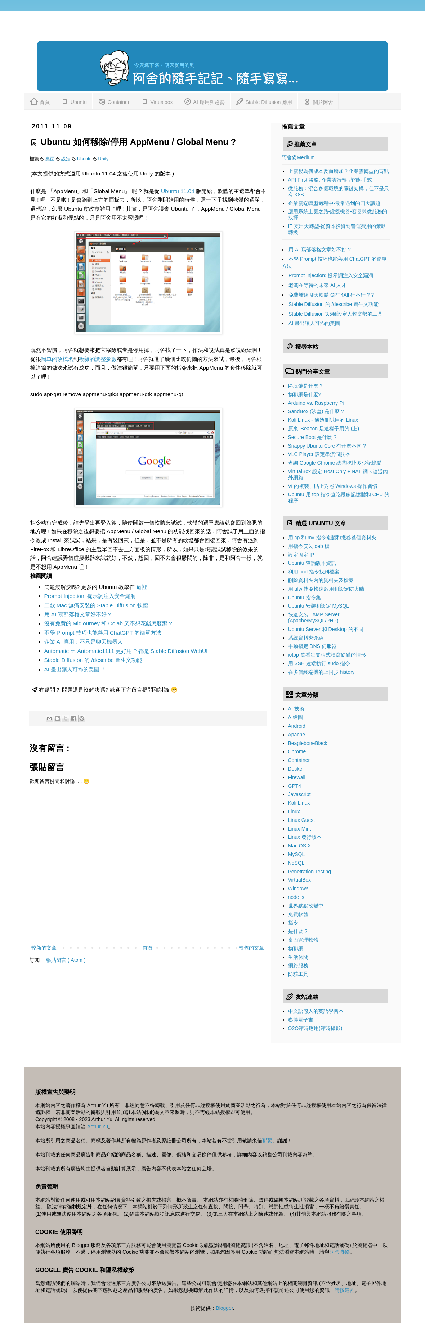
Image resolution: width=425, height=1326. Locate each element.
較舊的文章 (251, 948)
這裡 (141, 587)
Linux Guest (301, 820)
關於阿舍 (318, 101)
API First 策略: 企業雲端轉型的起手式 (330, 180)
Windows (298, 888)
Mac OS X (299, 846)
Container (114, 101)
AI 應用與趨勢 (203, 101)
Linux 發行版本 (305, 837)
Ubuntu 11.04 (177, 191)
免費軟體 (298, 914)
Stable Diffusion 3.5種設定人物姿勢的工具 (335, 314)
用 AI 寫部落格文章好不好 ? (77, 614)
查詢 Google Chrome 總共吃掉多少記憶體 (335, 463)
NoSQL (296, 863)
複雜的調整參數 (98, 359)
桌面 (50, 158)
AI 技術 (296, 709)
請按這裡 (345, 1290)
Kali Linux (299, 803)
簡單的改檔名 (57, 359)
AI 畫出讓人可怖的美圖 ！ (75, 669)
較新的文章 (44, 948)
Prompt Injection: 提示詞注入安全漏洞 (90, 596)
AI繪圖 (295, 717)
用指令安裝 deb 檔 (309, 546)
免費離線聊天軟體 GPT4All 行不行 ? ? (331, 295)
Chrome (297, 751)
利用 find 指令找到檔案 (313, 572)
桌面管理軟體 (303, 940)
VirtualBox (299, 880)
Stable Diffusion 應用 (264, 101)
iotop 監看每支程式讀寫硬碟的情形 (327, 655)
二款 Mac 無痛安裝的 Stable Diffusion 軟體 (96, 605)
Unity (103, 158)
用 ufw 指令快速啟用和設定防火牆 (326, 589)
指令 (293, 922)
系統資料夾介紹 (305, 638)
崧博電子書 (300, 1020)
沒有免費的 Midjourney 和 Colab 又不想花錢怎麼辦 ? (108, 623)
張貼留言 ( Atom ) (66, 960)
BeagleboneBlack (307, 743)
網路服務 (298, 965)
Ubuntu (74, 101)
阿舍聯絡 (340, 1252)
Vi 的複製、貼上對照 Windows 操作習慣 (333, 486)
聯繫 (267, 1140)
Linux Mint (299, 829)
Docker (296, 769)
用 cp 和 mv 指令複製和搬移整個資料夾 (332, 537)
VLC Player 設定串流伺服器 (319, 454)
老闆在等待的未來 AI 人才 (317, 285)
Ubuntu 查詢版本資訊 (312, 563)
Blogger (224, 1308)
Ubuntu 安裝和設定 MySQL (318, 606)
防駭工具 (298, 974)
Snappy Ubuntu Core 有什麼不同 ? (327, 446)
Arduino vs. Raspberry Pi (316, 403)
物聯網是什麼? (304, 394)
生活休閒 (298, 957)
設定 (66, 158)
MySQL (296, 854)
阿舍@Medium (298, 157)
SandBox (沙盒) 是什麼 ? (316, 411)
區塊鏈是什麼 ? (305, 386)
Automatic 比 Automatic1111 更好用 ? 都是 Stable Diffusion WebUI (126, 651)
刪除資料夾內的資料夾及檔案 (321, 580)
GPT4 (294, 786)
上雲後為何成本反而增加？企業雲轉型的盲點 (338, 171)
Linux (294, 811)
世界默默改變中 (305, 906)
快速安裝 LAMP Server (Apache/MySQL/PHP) (314, 617)
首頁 (40, 101)
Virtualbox (156, 101)
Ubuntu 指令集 (304, 597)
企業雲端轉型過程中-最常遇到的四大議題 (334, 203)
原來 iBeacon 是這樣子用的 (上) (323, 428)
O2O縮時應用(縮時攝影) (315, 1028)
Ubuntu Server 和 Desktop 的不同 (325, 629)
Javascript (299, 794)
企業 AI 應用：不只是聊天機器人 (83, 642)
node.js (296, 897)
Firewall (296, 777)
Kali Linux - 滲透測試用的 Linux (323, 420)
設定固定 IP (301, 555)
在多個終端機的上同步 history (321, 672)
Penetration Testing (309, 871)
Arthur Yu (97, 1126)
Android (296, 726)
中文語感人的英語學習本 (316, 1011)
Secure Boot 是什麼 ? (312, 437)
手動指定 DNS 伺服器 (312, 646)
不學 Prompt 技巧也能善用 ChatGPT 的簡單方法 (103, 633)
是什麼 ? (298, 931)
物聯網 (295, 948)
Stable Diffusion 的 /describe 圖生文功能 (93, 660)
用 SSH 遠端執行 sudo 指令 (319, 663)
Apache (296, 734)
